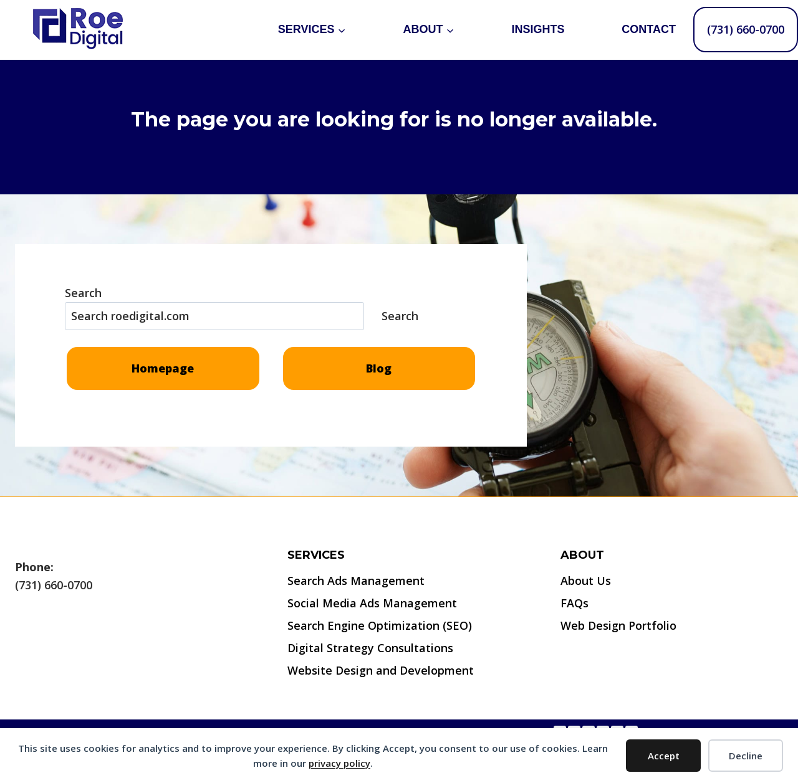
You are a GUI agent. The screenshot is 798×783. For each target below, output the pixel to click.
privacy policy (339, 763)
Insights (537, 29)
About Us (585, 580)
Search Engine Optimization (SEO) (379, 625)
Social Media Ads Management (372, 603)
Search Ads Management (356, 580)
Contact (649, 29)
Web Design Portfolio (618, 625)
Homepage (163, 368)
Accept (664, 755)
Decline (745, 755)
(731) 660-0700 (745, 29)
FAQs (574, 603)
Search (83, 292)
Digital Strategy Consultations (370, 647)
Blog (379, 368)
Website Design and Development (380, 670)
